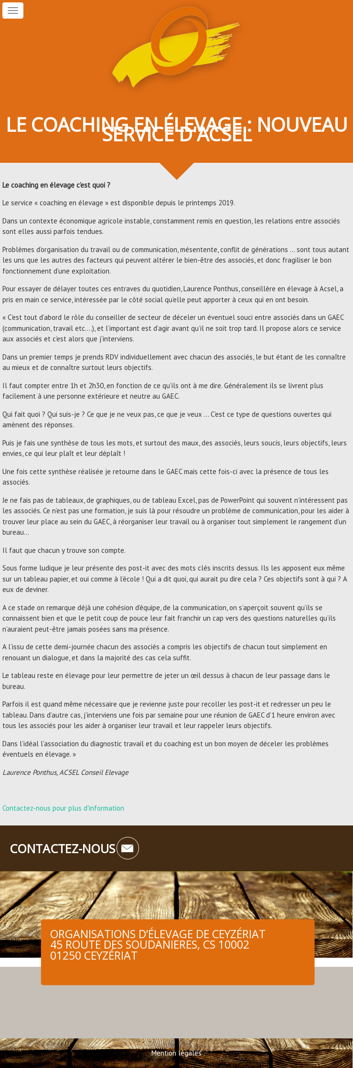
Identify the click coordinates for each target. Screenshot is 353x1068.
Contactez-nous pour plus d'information (63, 808)
